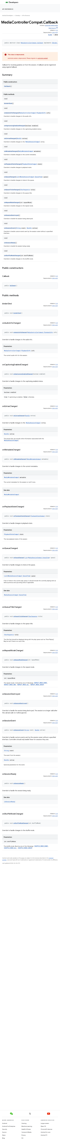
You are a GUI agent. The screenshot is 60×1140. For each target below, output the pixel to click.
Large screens (45, 1123)
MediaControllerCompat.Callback (32, 43)
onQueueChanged (10, 177)
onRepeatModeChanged (11, 202)
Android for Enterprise (8, 1126)
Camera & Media (26, 1132)
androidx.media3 (43, 58)
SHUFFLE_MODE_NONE (41, 846)
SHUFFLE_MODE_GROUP (25, 848)
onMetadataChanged (11, 151)
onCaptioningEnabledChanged (14, 126)
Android (4, 1123)
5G (22, 1138)
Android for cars (45, 1132)
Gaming (24, 1123)
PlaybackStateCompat (29, 164)
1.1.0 (56, 30)
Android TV (44, 1135)
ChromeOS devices (46, 1129)
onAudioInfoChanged (11, 113)
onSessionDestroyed (11, 215)
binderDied (8, 103)
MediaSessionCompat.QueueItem (31, 177)
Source (4, 1132)
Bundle (19, 138)
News (3, 1135)
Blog (3, 1138)
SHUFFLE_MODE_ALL (10, 848)
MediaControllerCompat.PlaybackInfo (32, 113)
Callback (7, 86)
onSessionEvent (9, 228)
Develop (17, 15)
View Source (52, 28)
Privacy (24, 1135)
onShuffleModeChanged (12, 255)
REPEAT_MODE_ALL (23, 685)
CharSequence (25, 190)
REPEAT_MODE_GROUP (37, 685)
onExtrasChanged (10, 138)
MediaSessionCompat (33, 142)
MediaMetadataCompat (25, 151)
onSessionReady (9, 243)
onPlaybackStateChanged (12, 164)
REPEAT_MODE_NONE (40, 683)
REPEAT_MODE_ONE (10, 685)
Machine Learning (27, 1126)
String (18, 228)
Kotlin (50, 35)
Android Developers (7, 15)
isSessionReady (9, 802)
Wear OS (43, 1126)
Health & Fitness (26, 1129)
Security (4, 1129)
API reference (7, 9)
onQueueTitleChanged (11, 190)
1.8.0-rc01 (55, 32)
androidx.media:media (51, 25)
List (17, 177)
